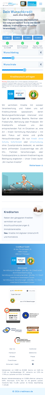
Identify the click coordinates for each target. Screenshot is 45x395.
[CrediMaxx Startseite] (10, 4)
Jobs (32, 360)
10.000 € (38, 38)
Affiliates (12, 356)
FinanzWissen (12, 360)
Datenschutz (33, 352)
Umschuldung (36, 142)
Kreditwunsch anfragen (22, 76)
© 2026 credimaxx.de (22, 391)
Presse (33, 356)
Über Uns (12, 349)
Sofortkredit (16, 142)
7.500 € (27, 38)
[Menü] (41, 3)
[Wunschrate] (20, 64)
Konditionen (32, 349)
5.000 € (17, 38)
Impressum (12, 352)
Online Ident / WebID (12, 364)
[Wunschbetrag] (20, 52)
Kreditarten (11, 212)
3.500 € (7, 38)
